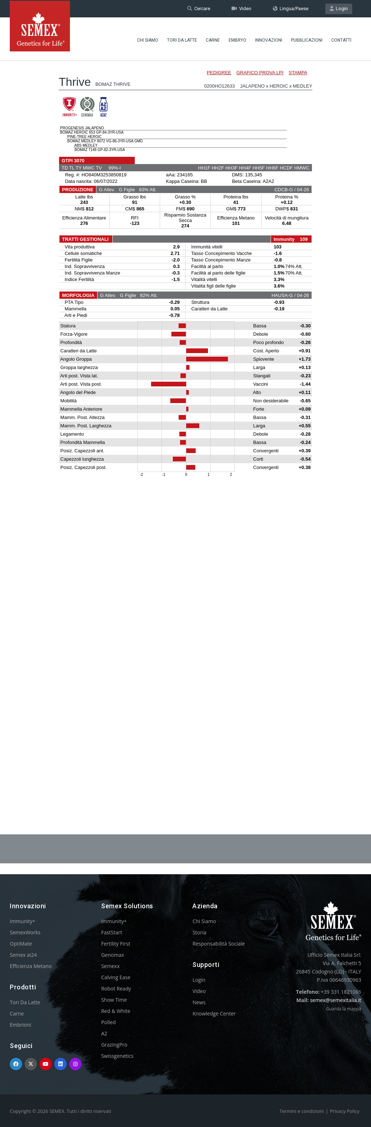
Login (339, 8)
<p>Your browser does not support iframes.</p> (185, 426)
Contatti (341, 38)
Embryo (237, 38)
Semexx (110, 966)
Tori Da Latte (182, 38)
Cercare (198, 8)
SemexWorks (25, 932)
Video (241, 8)
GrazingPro (114, 1044)
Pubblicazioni (306, 38)
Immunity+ (23, 921)
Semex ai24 (23, 954)
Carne (213, 38)
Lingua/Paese (290, 8)
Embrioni (20, 1024)
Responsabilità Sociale (218, 943)
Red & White (115, 1010)
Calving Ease (115, 977)
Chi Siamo (147, 38)
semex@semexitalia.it (335, 1000)
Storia (199, 932)
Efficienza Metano (31, 966)
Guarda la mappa (343, 1009)
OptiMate (21, 943)
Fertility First (115, 943)
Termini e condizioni (302, 1111)
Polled (108, 1022)
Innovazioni (268, 38)
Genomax (112, 954)
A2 (104, 1033)
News (198, 1002)
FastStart (111, 932)
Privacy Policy (344, 1111)
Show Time (114, 999)
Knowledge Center (213, 1013)
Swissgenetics (117, 1055)
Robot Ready (116, 988)
